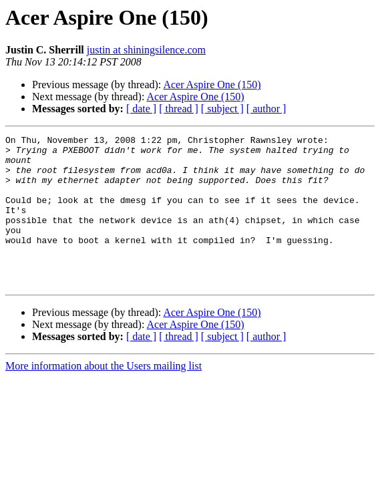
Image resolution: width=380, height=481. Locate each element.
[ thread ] (178, 108)
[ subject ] (222, 108)
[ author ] (266, 108)
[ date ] (141, 108)
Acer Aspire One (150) (211, 84)
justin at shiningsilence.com (146, 49)
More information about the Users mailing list (103, 396)
